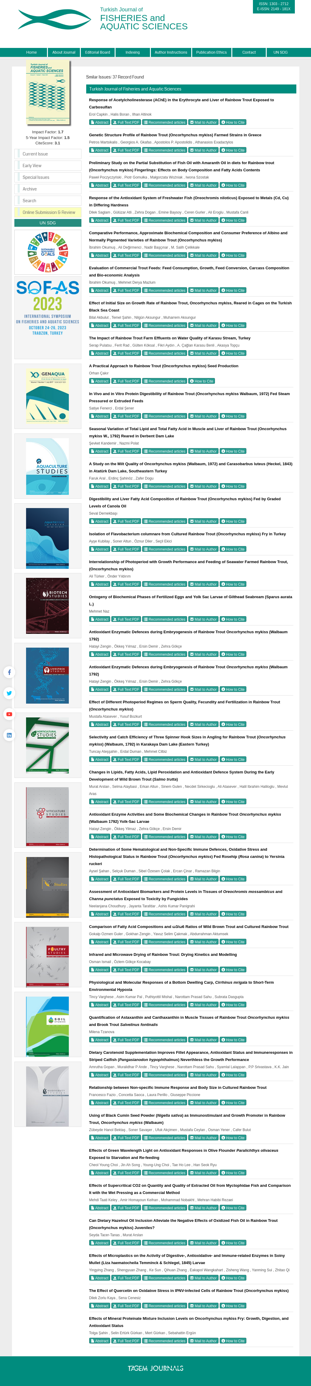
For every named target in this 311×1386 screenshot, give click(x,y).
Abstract (100, 122)
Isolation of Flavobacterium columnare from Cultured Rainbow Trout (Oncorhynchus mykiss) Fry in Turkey (187, 534)
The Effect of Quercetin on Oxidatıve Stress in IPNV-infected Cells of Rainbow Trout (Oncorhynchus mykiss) (189, 1290)
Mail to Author (203, 122)
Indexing (133, 52)
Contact (249, 52)
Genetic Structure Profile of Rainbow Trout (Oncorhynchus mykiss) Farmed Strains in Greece (175, 135)
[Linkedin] (9, 735)
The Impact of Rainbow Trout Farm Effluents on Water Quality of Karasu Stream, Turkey (170, 338)
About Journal (63, 52)
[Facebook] (9, 672)
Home (31, 52)
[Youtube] (9, 714)
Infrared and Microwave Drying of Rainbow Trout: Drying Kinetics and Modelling (163, 954)
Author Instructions (171, 52)
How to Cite (233, 122)
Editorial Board (97, 52)
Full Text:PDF (126, 122)
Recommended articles (164, 122)
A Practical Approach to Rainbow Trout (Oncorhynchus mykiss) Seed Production (164, 366)
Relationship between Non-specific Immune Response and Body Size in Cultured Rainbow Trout (178, 1087)
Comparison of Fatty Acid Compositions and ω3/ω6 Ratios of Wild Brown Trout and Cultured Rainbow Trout (189, 926)
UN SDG (281, 52)
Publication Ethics (211, 52)
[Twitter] (9, 693)
